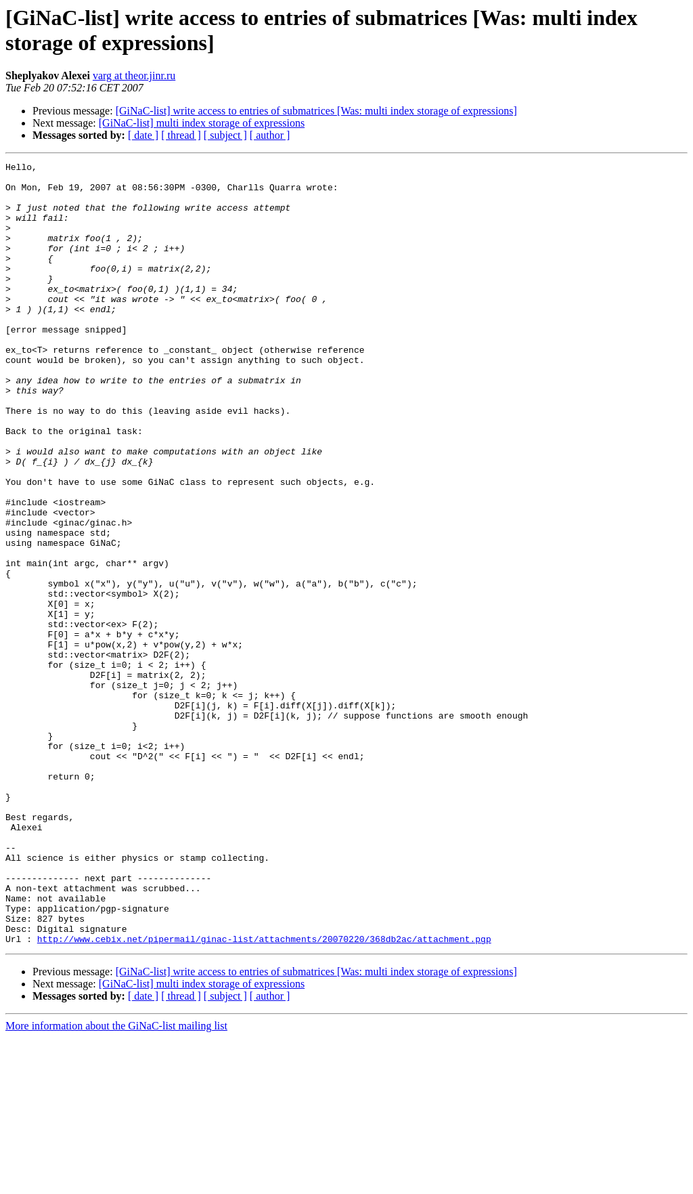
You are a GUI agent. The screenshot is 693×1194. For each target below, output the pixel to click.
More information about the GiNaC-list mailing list (116, 1182)
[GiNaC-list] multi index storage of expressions (202, 123)
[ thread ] (181, 135)
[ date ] (143, 135)
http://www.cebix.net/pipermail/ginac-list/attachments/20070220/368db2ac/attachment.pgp (264, 1095)
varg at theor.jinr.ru (134, 75)
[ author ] (270, 135)
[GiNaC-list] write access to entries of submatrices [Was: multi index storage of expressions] (316, 110)
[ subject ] (225, 135)
